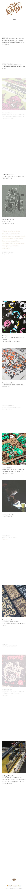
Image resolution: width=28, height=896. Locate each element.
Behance (15, 886)
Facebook (9, 886)
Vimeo (19, 886)
